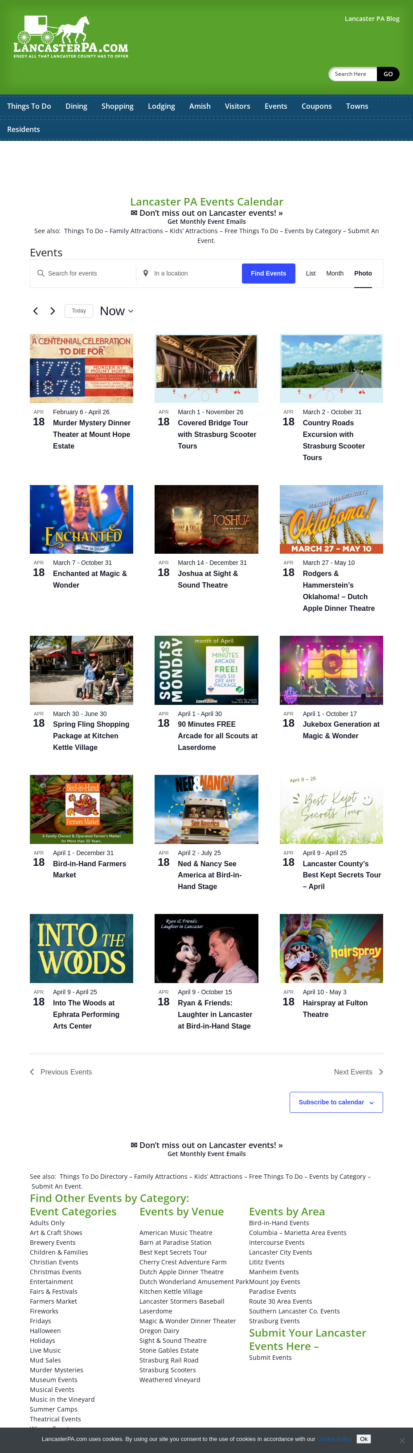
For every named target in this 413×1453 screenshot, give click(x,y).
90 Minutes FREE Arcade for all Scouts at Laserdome (218, 712)
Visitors (237, 83)
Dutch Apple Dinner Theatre (181, 1248)
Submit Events (270, 1334)
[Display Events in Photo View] (363, 250)
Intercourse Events (277, 1219)
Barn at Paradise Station (175, 1219)
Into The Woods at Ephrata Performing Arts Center (86, 991)
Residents (23, 106)
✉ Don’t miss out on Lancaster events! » (207, 193)
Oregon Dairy (159, 1307)
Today (79, 287)
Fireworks (44, 1288)
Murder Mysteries (56, 1346)
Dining (76, 83)
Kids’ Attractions (194, 207)
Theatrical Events (55, 1395)
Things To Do (29, 83)
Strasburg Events (274, 1297)
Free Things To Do (251, 207)
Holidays (42, 1317)
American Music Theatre (176, 1209)
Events (276, 83)
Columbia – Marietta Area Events (298, 1209)
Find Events (268, 250)
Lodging (161, 83)
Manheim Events (274, 1248)
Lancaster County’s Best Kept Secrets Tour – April (342, 852)
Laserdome (155, 1288)
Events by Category (313, 207)
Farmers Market (53, 1278)
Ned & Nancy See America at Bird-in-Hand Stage (209, 852)
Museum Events (54, 1356)
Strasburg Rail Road (169, 1337)
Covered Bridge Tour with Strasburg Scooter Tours (217, 411)
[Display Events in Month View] (334, 250)
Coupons (317, 83)
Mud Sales (45, 1337)
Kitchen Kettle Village (171, 1268)
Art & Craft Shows (56, 1209)
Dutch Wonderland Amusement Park (194, 1258)
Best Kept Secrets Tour (173, 1229)
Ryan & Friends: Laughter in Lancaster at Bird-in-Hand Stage (215, 991)
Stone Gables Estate (169, 1327)
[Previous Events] (35, 288)
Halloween (45, 1307)
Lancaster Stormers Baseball (182, 1278)
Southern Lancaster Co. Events (294, 1288)
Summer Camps (54, 1386)
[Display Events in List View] (311, 250)
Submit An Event (56, 1163)
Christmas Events (56, 1248)
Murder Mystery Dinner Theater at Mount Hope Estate (92, 411)
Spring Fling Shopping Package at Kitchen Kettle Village (91, 712)
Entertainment (51, 1258)
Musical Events (52, 1366)
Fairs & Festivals (54, 1268)
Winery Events (51, 1405)
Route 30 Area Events (280, 1278)
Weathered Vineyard (169, 1356)
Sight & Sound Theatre (173, 1317)
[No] (401, 1440)
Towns (357, 83)
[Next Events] (52, 288)
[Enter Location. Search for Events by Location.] (189, 250)
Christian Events (54, 1239)
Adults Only (47, 1199)
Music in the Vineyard (62, 1376)
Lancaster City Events (280, 1229)
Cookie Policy (334, 1439)
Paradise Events (272, 1268)
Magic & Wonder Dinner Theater (187, 1297)
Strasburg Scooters (167, 1346)
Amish (200, 83)
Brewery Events (53, 1219)
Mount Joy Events (274, 1258)
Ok (364, 1439)
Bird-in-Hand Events (279, 1199)
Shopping (118, 83)
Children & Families (59, 1229)
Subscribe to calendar (331, 1079)
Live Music (45, 1327)
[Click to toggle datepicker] (116, 288)
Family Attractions (136, 207)
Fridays (40, 1297)
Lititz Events (267, 1239)
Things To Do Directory (93, 1153)
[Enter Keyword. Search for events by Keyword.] (83, 250)
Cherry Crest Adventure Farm (183, 1239)
